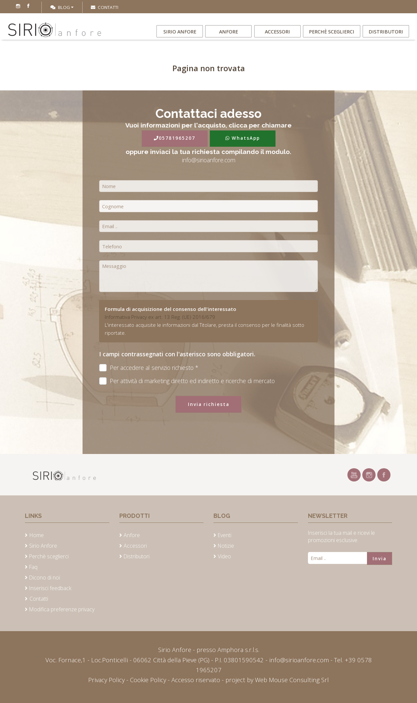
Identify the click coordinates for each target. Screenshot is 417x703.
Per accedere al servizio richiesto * (148, 368)
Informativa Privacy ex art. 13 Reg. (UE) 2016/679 (160, 317)
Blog (60, 7)
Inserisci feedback (50, 588)
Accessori (279, 36)
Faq (33, 567)
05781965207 (174, 138)
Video (224, 556)
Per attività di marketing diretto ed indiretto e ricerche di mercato (187, 381)
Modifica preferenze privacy (61, 609)
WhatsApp (242, 138)
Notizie (226, 545)
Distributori (385, 36)
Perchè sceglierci (332, 36)
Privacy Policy (107, 680)
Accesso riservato (195, 680)
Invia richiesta (208, 404)
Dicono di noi (44, 577)
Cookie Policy (148, 680)
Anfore (229, 36)
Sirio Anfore (179, 36)
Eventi (224, 535)
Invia (380, 559)
